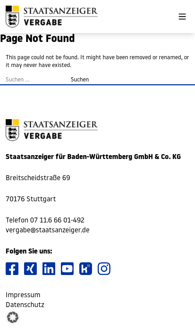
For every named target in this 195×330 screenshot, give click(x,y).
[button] (12, 317)
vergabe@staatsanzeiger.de (48, 230)
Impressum (23, 295)
